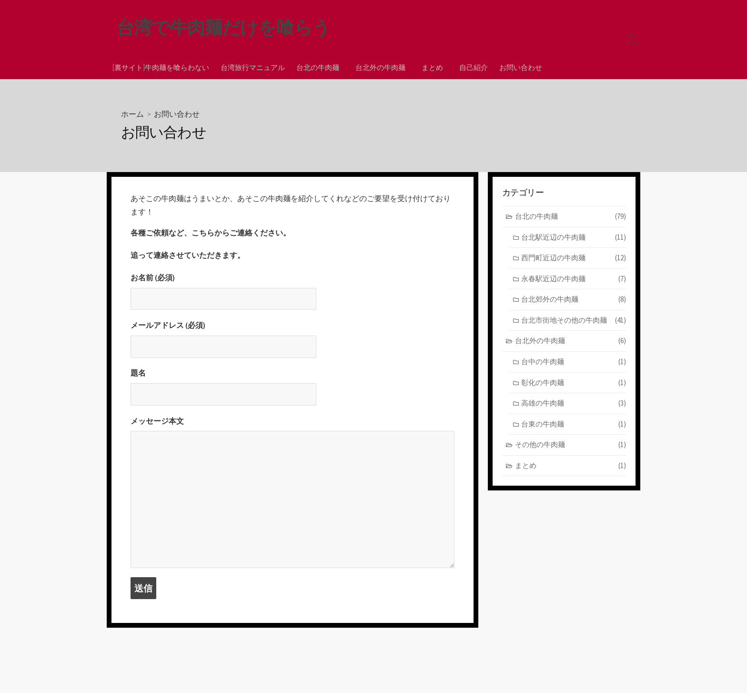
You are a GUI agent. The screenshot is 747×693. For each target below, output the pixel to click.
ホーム (132, 114)
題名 (292, 390)
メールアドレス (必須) (292, 341)
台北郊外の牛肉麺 (573, 300)
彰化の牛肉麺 (573, 383)
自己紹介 (469, 67)
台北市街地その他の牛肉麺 (573, 321)
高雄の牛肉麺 (573, 403)
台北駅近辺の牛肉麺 (573, 238)
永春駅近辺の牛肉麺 (573, 279)
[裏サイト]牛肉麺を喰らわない (160, 67)
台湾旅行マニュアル (253, 67)
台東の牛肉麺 (573, 424)
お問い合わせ (516, 67)
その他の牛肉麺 (570, 445)
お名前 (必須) (292, 293)
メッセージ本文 (292, 496)
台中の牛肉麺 (573, 362)
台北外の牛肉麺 (379, 67)
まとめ (429, 67)
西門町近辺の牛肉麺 (573, 258)
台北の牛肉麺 (317, 67)
